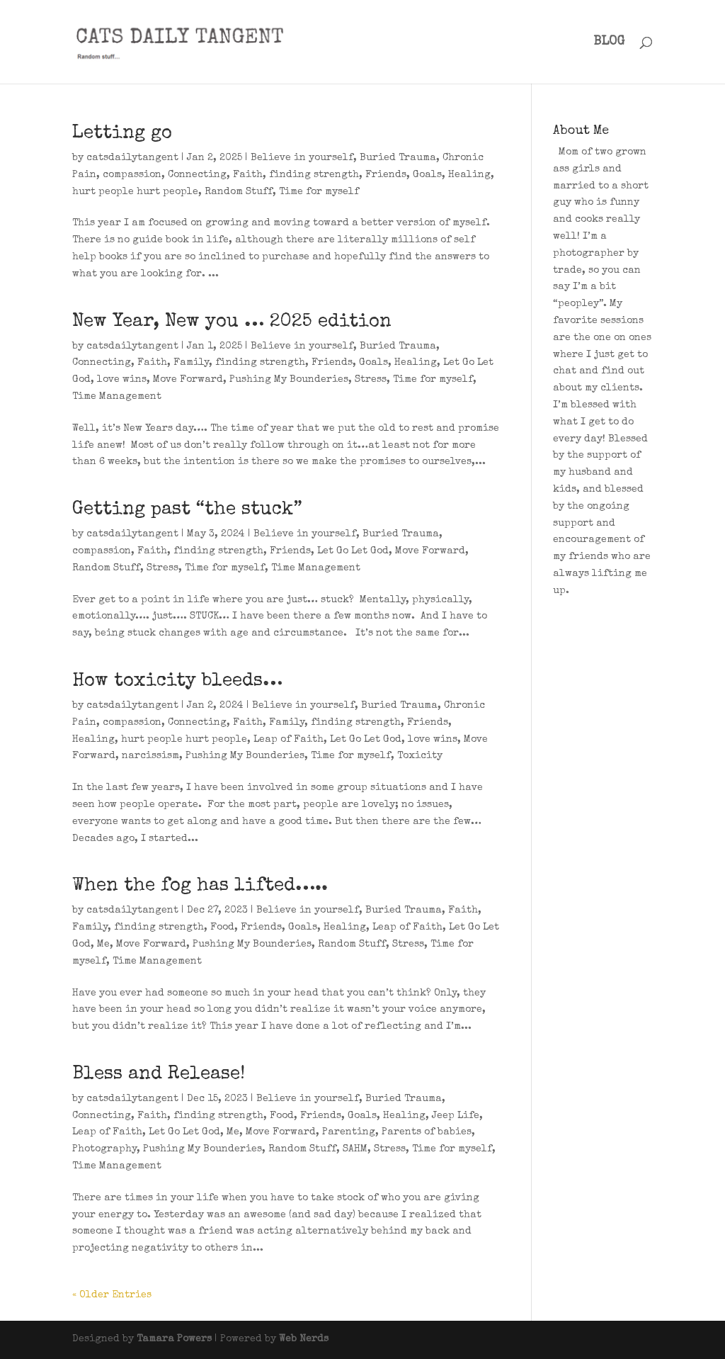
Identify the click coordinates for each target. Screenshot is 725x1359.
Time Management (116, 397)
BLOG (608, 42)
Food (222, 927)
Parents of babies (427, 1132)
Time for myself (319, 192)
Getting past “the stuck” (187, 510)
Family (191, 363)
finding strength (314, 175)
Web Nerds (304, 1339)
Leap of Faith (288, 740)
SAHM (355, 1149)
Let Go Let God (353, 551)
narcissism (150, 756)
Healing (469, 175)
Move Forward (188, 380)
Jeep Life (455, 1116)
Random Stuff (239, 192)
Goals (427, 175)
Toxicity (420, 756)
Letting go (122, 134)
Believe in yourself (302, 158)
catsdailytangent (132, 158)
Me (103, 944)
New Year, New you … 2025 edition (232, 322)
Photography (104, 1149)
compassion (132, 175)
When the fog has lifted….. (200, 886)
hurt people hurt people (135, 192)
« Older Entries (112, 1295)
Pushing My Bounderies (288, 380)
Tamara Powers (174, 1339)
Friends (385, 175)
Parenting (348, 1132)
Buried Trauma (398, 158)
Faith (248, 175)
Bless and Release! (158, 1075)
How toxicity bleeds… (177, 681)
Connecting (197, 175)
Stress (371, 380)
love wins (122, 380)
